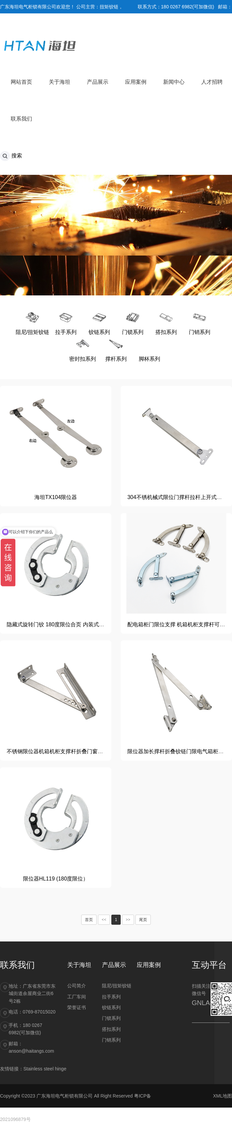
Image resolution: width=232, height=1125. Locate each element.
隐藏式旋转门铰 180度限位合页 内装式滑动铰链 (63, 624)
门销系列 (111, 1040)
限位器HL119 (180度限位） (56, 879)
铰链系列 (111, 1007)
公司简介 (76, 985)
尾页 (143, 919)
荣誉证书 (76, 1007)
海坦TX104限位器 (55, 497)
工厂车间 (76, 996)
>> (128, 919)
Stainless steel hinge (44, 1068)
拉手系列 (111, 996)
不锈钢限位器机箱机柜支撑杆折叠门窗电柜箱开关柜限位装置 (79, 751)
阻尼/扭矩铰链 (116, 985)
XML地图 (222, 1096)
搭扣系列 (111, 1029)
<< (104, 919)
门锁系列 (111, 1018)
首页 (89, 919)
